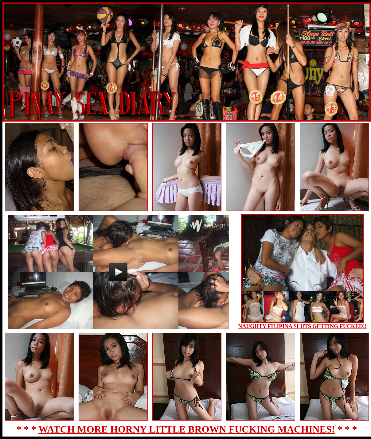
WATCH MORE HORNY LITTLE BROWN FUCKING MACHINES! (186, 429)
